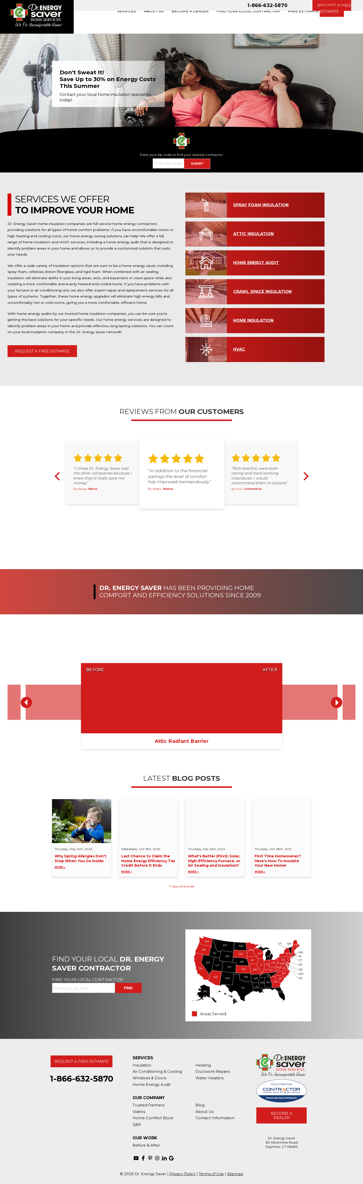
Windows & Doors (149, 1078)
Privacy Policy (182, 1173)
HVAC (239, 349)
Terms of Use (211, 1173)
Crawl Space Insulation (262, 291)
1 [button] (172, 513)
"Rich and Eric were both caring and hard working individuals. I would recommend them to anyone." (259, 476)
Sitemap (235, 1173)
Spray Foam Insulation (261, 205)
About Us (204, 1111)
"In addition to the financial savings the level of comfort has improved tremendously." (179, 476)
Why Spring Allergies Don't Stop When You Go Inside (82, 862)
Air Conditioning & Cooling (157, 1071)
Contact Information (214, 1117)
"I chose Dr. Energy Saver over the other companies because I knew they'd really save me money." (102, 476)
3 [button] (184, 513)
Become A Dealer (281, 1115)
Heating (203, 1065)
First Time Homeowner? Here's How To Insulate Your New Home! (282, 864)
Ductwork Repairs (212, 1071)
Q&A (137, 1124)
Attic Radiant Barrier (182, 741)
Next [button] (304, 476)
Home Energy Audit (256, 262)
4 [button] (189, 513)
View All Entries (183, 886)
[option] (181, 84)
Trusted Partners (149, 1105)
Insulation (142, 1065)
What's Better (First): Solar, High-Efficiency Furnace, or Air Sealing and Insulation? (215, 864)
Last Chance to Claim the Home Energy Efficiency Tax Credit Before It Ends (148, 864)
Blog (200, 1105)
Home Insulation (253, 320)
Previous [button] (59, 476)
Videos (139, 1111)
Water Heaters (209, 1078)
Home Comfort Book (153, 1117)
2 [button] (178, 513)
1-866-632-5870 (268, 5)
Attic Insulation (253, 233)
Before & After (146, 1145)
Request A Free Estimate (42, 351)
